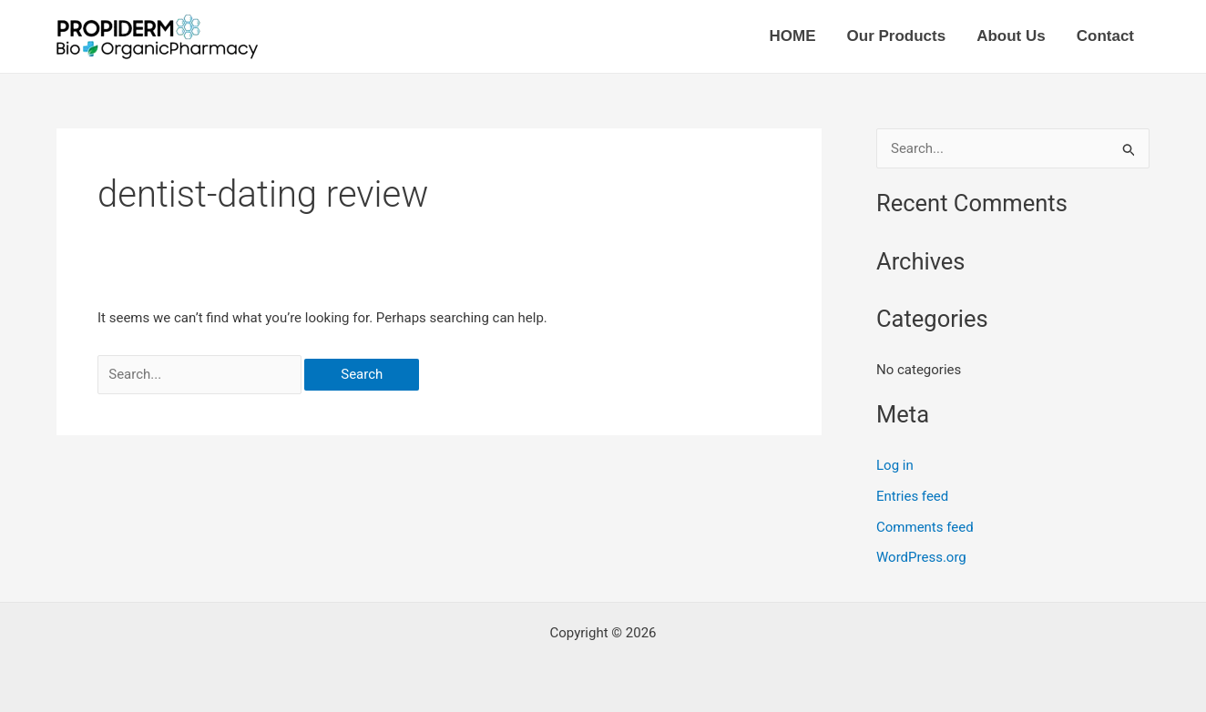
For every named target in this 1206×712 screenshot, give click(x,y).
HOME (793, 36)
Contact (1105, 36)
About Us (1011, 36)
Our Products (896, 36)
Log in (895, 465)
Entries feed (912, 496)
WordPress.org (921, 557)
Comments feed (925, 527)
